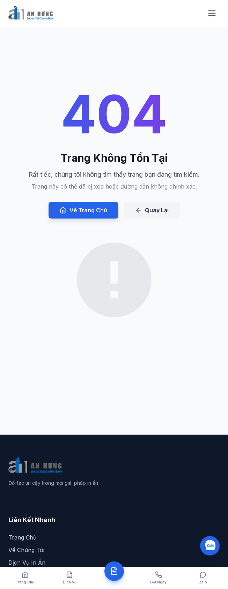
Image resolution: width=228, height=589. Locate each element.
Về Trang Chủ (83, 210)
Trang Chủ (22, 537)
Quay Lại (152, 210)
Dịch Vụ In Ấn (26, 562)
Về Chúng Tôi (26, 549)
